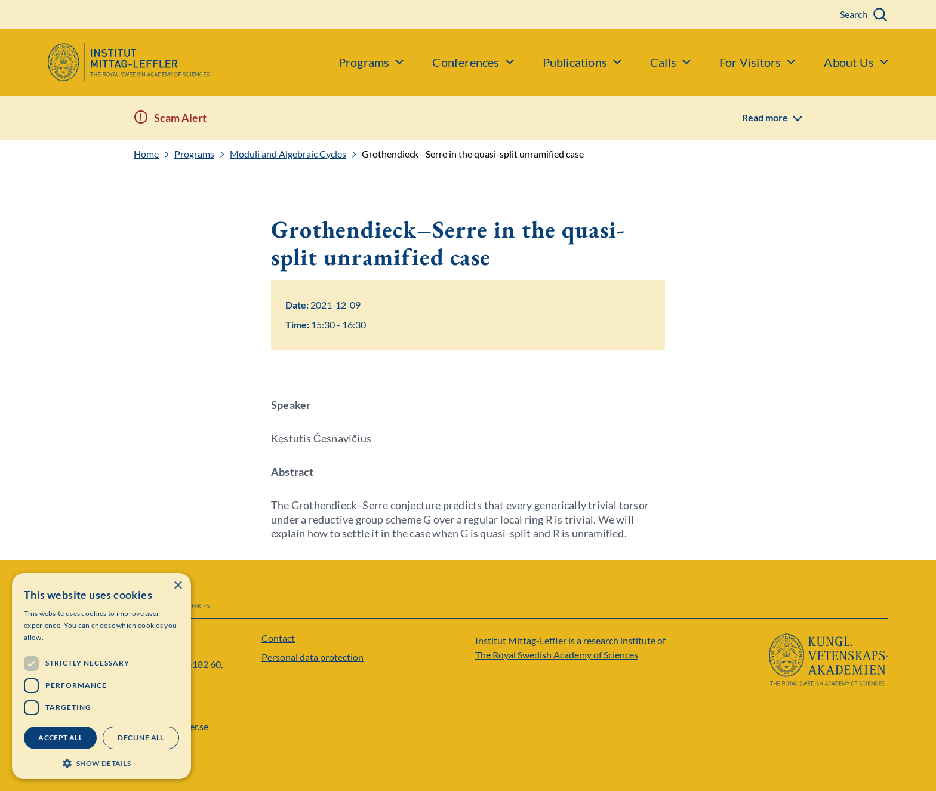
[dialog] (101, 676)
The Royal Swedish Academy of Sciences (556, 654)
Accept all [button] (60, 737)
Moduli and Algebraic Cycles (288, 154)
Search (853, 14)
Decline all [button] (141, 737)
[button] (101, 762)
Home (146, 154)
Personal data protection (312, 657)
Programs (194, 154)
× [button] (177, 585)
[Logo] (105, 62)
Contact (278, 638)
